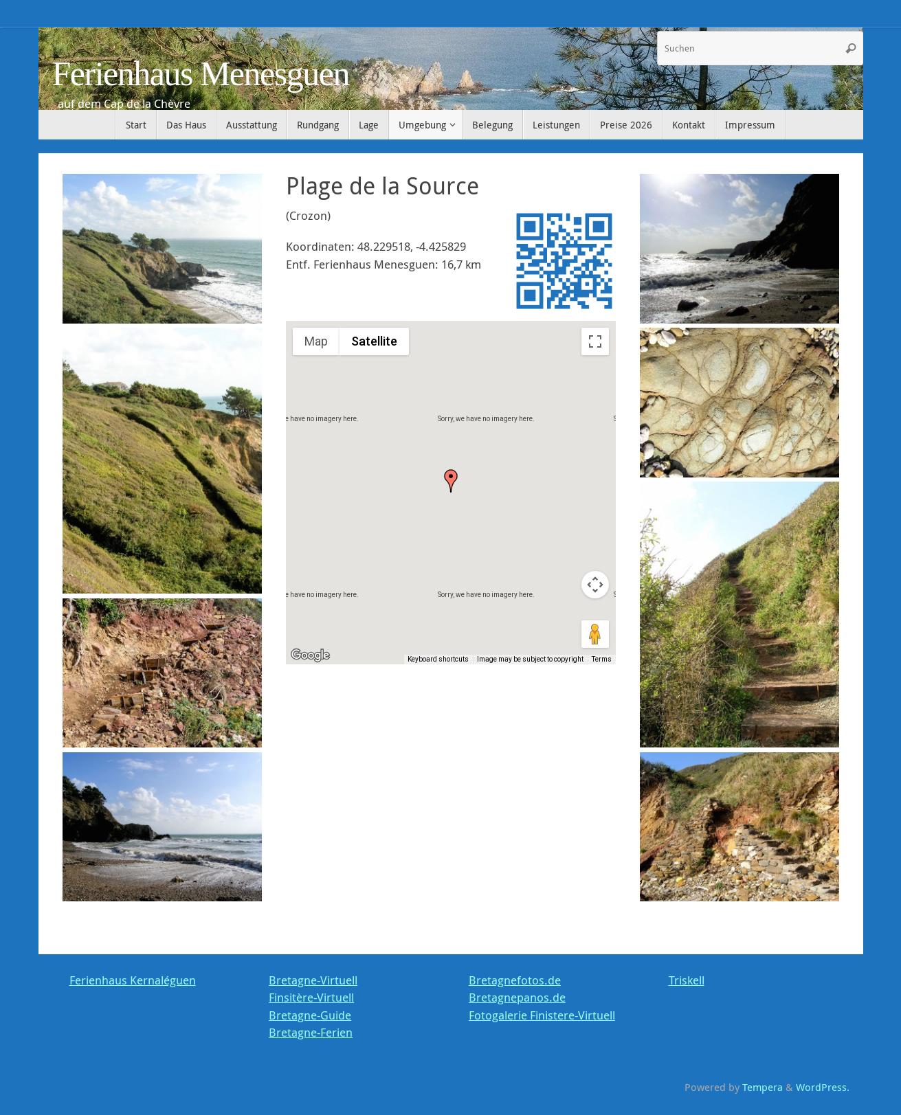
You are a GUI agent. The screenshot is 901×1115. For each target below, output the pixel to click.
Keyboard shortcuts (438, 659)
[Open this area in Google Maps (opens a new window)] (312, 655)
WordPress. (822, 1087)
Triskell (686, 980)
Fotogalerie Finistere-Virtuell (542, 1015)
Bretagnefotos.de (515, 980)
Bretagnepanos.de (517, 997)
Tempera (762, 1087)
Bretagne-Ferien (311, 1032)
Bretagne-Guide (310, 1015)
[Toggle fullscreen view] (595, 341)
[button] (451, 481)
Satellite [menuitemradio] (374, 341)
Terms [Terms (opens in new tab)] (602, 659)
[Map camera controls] (595, 584)
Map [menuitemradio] (316, 341)
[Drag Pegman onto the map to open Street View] (595, 634)
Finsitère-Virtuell (311, 997)
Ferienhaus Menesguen (200, 74)
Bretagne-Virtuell (313, 980)
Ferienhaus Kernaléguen (132, 980)
